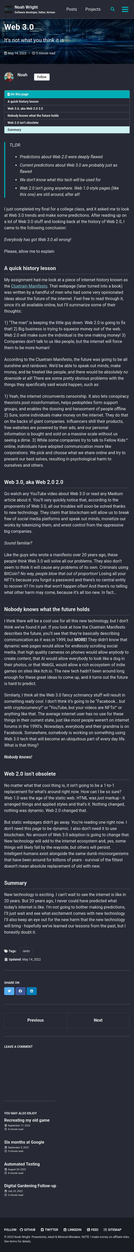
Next (98, 1020)
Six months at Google (24, 1142)
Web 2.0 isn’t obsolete (23, 123)
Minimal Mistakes (69, 1237)
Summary (14, 130)
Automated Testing (22, 1164)
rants (26, 951)
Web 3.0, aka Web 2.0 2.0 (25, 108)
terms (13, 1241)
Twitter (49, 1230)
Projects (93, 9)
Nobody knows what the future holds (33, 116)
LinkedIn (72, 1230)
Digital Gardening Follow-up (30, 1185)
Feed (93, 1230)
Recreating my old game (27, 1120)
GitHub (27, 1230)
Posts (71, 9)
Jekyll (50, 1237)
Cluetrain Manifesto (29, 286)
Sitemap (112, 1230)
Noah (22, 74)
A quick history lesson (23, 101)
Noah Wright (35, 9)
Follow (41, 77)
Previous (35, 1020)
